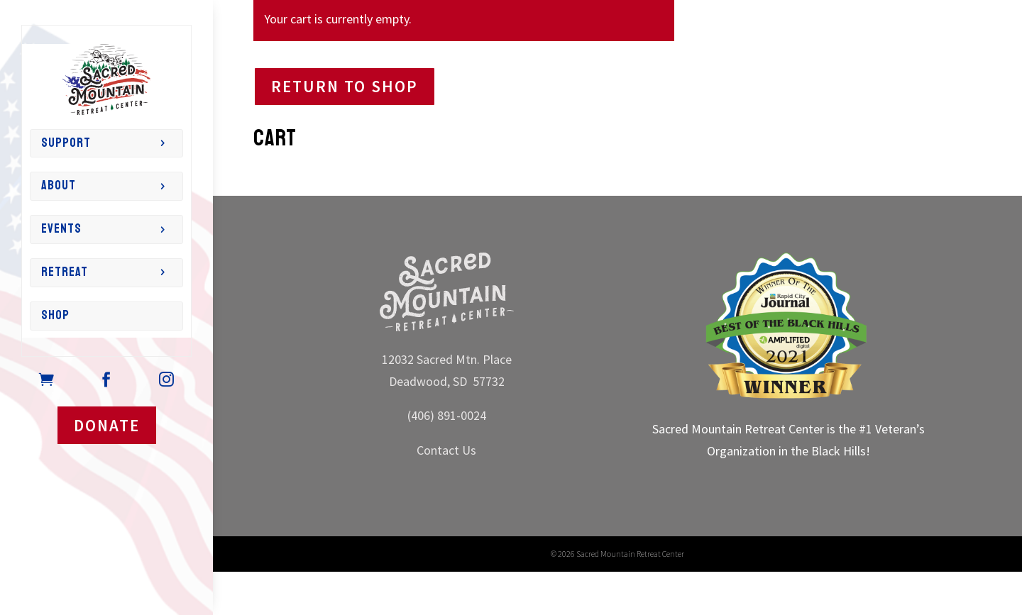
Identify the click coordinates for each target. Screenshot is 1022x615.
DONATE (107, 425)
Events (61, 228)
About (58, 185)
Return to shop (344, 86)
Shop (55, 315)
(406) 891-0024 (446, 415)
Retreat (64, 272)
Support (66, 143)
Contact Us (446, 450)
